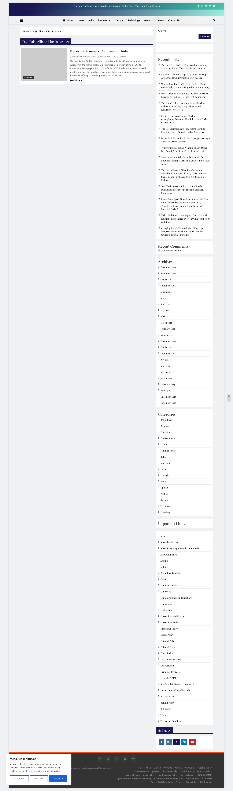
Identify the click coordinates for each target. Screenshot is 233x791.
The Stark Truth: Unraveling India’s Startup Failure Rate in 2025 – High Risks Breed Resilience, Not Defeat (183, 106)
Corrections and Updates (172, 616)
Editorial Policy (167, 641)
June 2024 (165, 365)
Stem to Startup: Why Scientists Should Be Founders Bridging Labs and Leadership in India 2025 (185, 160)
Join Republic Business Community (178, 684)
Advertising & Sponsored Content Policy (180, 548)
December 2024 (168, 341)
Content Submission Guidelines (176, 597)
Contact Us (191, 782)
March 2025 (166, 322)
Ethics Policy (166, 653)
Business (102, 20)
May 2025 (165, 310)
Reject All (38, 778)
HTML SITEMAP (168, 677)
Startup (164, 499)
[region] (38, 769)
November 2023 (168, 402)
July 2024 (164, 359)
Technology (134, 20)
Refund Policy (167, 702)
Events (163, 444)
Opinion (164, 487)
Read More (76, 80)
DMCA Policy (166, 634)
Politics (164, 493)
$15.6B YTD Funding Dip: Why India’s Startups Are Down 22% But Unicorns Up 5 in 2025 (184, 76)
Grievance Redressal (170, 671)
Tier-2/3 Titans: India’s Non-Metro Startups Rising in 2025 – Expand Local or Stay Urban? (183, 130)
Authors (164, 566)
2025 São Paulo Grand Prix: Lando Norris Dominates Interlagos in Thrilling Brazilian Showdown (182, 189)
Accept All (58, 778)
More (147, 20)
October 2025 (166, 279)
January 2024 (166, 390)
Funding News (167, 450)
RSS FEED (165, 708)
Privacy (179, 782)
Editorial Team (167, 647)
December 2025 (168, 267)
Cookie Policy (167, 610)
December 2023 (168, 396)
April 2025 (165, 316)
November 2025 (168, 273)
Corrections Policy (169, 622)
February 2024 (167, 384)
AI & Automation (168, 554)
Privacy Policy (167, 696)
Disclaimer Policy (169, 628)
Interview (165, 462)
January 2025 (166, 335)
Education (165, 432)
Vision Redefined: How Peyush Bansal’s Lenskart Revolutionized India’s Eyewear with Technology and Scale (185, 218)
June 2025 (165, 304)
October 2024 (167, 347)
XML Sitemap (205, 782)
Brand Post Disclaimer (171, 573)
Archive (164, 560)
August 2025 (166, 291)
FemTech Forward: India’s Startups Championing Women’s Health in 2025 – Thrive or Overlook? (184, 119)
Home (68, 20)
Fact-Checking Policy (171, 659)
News (163, 481)
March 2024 (166, 378)
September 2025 (168, 285)
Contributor (166, 603)
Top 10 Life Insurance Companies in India (100, 51)
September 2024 (168, 353)
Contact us (174, 20)
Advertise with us (169, 542)
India (91, 20)
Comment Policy (168, 585)
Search (162, 31)
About (160, 20)
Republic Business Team (84, 57)
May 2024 (165, 371)
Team (163, 715)
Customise (19, 778)
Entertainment (167, 438)
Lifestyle (119, 20)
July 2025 (164, 297)
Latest (81, 20)
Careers (164, 579)
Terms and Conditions (171, 721)
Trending (28, 78)
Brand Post (165, 419)
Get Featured (167, 665)
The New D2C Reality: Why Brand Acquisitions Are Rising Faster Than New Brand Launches (117, 6)
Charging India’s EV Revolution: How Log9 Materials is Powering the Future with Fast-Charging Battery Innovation (183, 231)
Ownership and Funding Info (175, 690)
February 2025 (167, 328)
